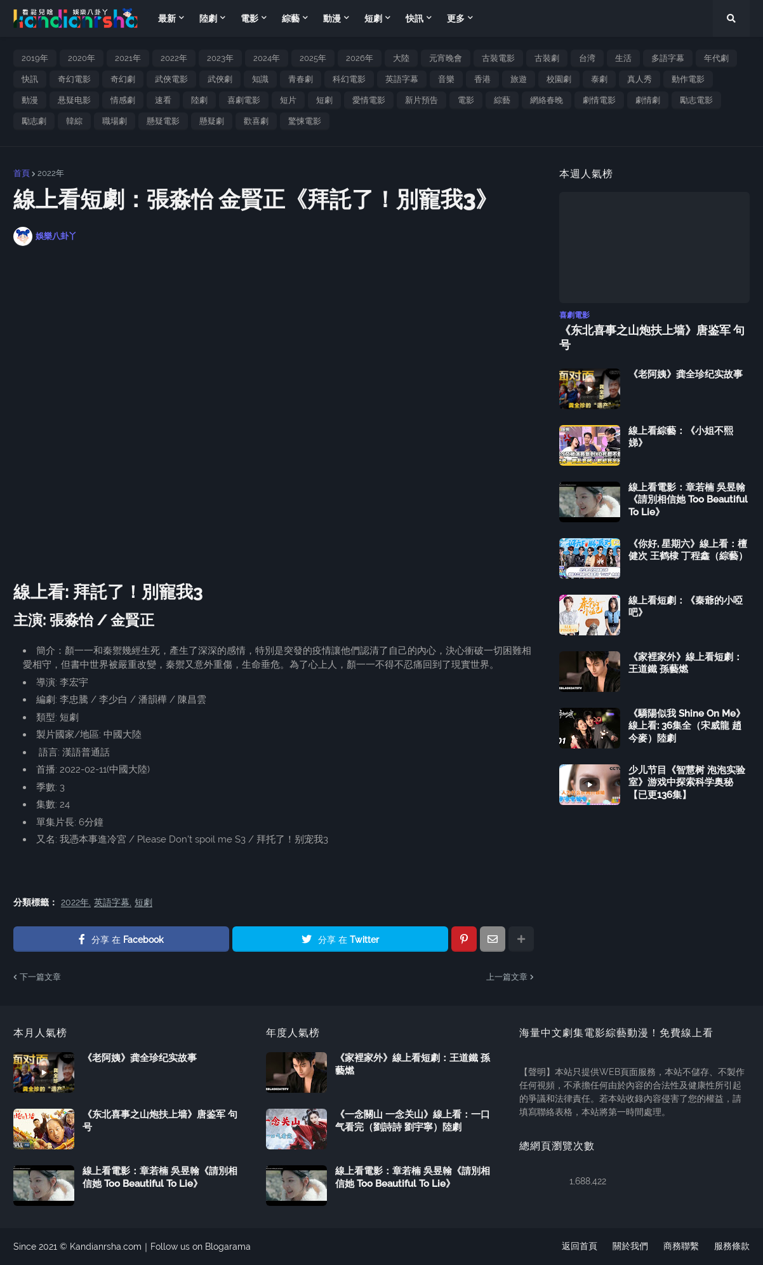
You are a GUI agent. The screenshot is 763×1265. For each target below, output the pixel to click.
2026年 (359, 58)
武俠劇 (220, 79)
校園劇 (559, 79)
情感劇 (122, 100)
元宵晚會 (445, 58)
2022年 (174, 58)
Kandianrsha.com (106, 1246)
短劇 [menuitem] (373, 18)
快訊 (30, 79)
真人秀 (639, 79)
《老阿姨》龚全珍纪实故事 (685, 374)
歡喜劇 (256, 121)
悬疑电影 (74, 100)
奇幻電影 (74, 79)
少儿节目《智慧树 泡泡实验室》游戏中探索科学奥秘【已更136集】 (686, 782)
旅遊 (518, 79)
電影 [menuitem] (249, 18)
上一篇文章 (506, 977)
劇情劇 (647, 100)
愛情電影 (368, 100)
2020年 (81, 58)
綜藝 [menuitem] (291, 18)
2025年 (313, 58)
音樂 (446, 79)
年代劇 (716, 58)
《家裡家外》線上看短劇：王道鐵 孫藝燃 (685, 663)
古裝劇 (546, 58)
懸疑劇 (211, 121)
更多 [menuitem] (456, 18)
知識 (260, 79)
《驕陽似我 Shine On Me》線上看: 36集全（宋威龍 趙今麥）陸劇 (686, 726)
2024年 (266, 58)
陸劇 (199, 100)
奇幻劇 (122, 79)
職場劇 (114, 121)
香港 (482, 79)
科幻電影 (349, 79)
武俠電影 (171, 79)
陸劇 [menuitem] (208, 18)
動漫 (30, 100)
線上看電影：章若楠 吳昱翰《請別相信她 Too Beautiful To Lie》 (688, 500)
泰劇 (599, 79)
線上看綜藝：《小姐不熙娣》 (680, 437)
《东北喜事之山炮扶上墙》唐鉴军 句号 (652, 337)
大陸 (401, 58)
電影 (466, 100)
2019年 (35, 58)
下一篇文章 (40, 977)
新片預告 (421, 100)
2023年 (220, 58)
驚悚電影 (304, 121)
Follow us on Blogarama (200, 1246)
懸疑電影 (163, 121)
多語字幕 (667, 58)
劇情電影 (599, 100)
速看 (163, 100)
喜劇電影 (243, 100)
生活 (623, 58)
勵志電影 (696, 100)
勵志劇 (34, 121)
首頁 (21, 173)
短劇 (324, 100)
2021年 (128, 58)
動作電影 (688, 79)
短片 (288, 100)
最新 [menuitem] (167, 18)
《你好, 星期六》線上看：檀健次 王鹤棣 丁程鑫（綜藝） (688, 550)
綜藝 (502, 100)
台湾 (587, 58)
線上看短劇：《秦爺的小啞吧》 (685, 607)
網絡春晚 (546, 100)
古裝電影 (498, 58)
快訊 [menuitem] (414, 18)
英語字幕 (401, 79)
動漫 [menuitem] (332, 18)
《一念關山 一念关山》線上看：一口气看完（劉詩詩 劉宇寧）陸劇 (412, 1121)
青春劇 (300, 79)
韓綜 (74, 121)
